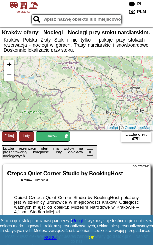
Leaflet (112, 128)
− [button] (9, 75)
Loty (26, 136)
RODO (50, 237)
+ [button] (9, 65)
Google (78, 220)
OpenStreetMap (138, 128)
